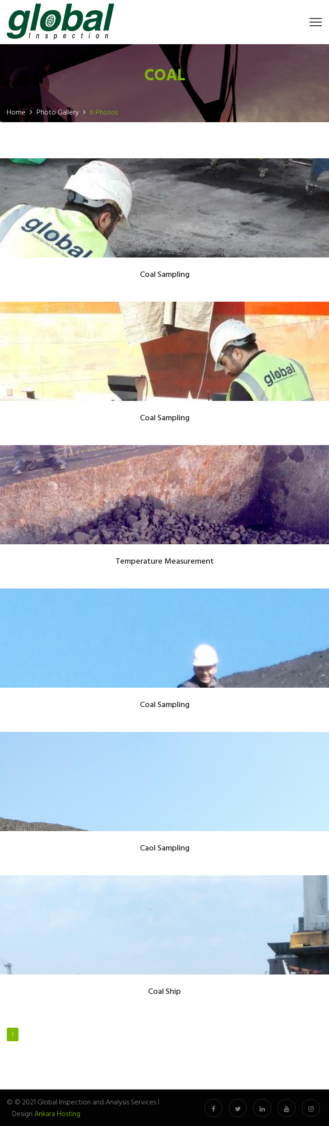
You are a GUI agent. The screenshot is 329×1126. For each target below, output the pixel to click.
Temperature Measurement (165, 561)
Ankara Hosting (57, 1113)
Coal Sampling (165, 274)
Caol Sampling (165, 848)
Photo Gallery (58, 111)
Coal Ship (164, 991)
